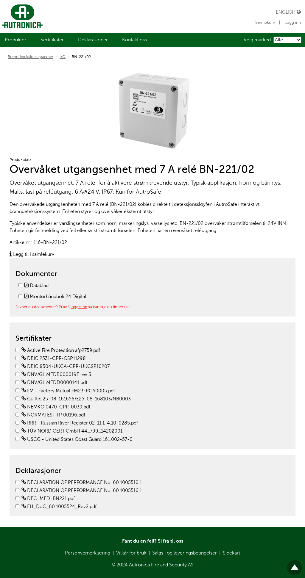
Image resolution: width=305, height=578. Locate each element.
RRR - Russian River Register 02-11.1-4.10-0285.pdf (79, 423)
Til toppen (294, 565)
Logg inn (292, 22)
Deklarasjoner (93, 40)
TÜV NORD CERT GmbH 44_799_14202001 (71, 431)
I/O (63, 57)
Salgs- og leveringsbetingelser (184, 553)
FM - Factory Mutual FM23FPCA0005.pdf (68, 391)
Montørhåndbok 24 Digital (55, 296)
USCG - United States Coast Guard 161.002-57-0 (77, 439)
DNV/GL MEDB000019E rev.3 (56, 374)
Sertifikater (52, 40)
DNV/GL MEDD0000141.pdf (54, 382)
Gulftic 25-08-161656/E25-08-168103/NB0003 (76, 399)
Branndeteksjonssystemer (30, 57)
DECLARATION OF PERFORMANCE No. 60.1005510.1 (81, 482)
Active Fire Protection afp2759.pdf (60, 350)
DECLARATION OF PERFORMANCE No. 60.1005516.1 (81, 490)
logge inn (79, 307)
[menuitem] (15, 40)
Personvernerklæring (87, 553)
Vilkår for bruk (131, 553)
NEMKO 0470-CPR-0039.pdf (55, 407)
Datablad (36, 285)
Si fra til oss (170, 541)
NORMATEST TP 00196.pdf (53, 415)
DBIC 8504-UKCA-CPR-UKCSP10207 (65, 366)
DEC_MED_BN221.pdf (48, 498)
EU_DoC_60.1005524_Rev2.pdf (59, 506)
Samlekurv (265, 22)
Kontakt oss (134, 40)
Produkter (15, 40)
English (288, 12)
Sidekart (231, 553)
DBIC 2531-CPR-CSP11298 (53, 358)
